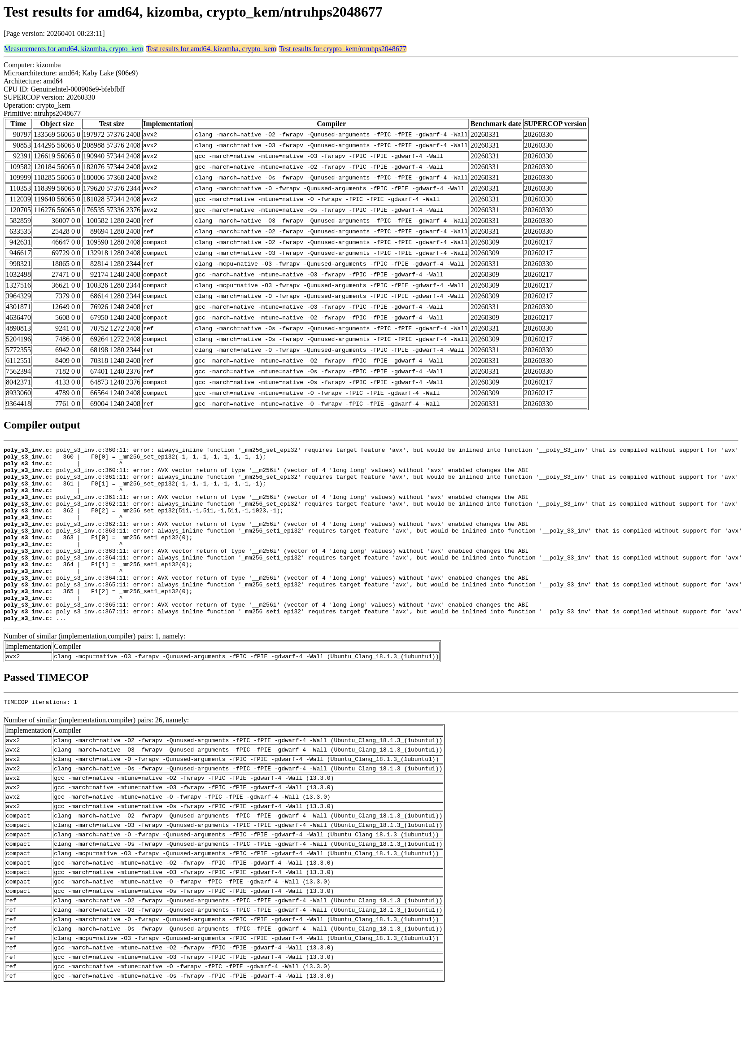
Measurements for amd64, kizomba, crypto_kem (74, 48)
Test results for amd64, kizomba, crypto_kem (211, 48)
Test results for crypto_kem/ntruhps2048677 (342, 48)
